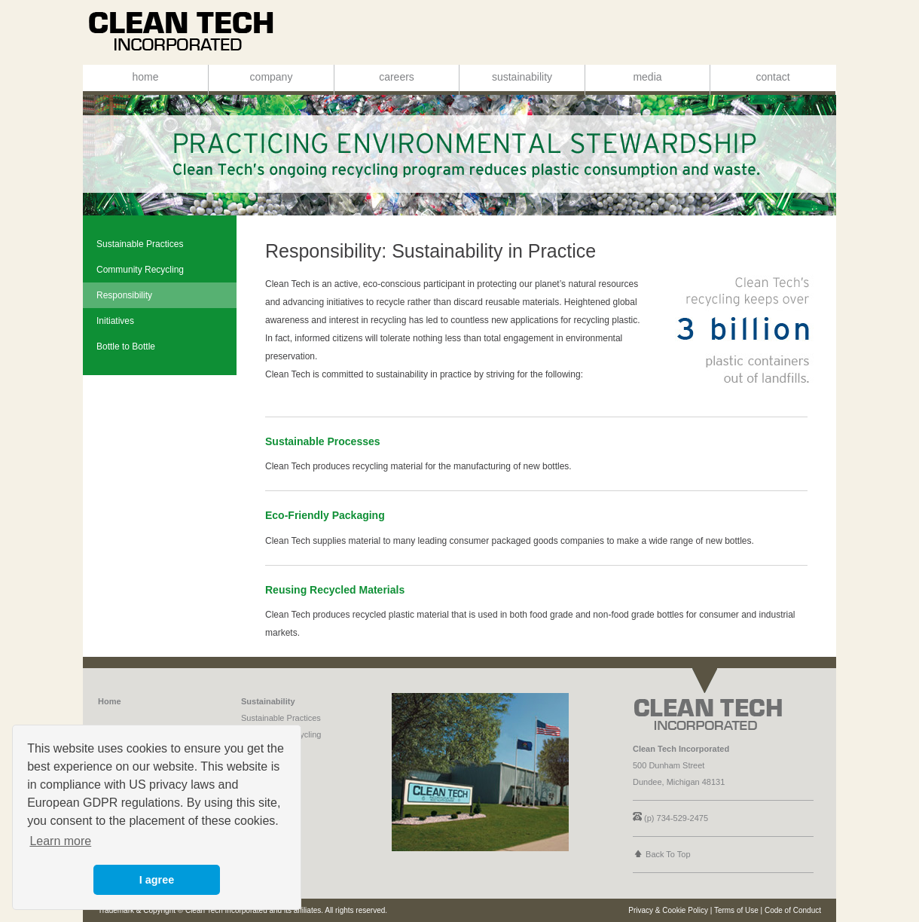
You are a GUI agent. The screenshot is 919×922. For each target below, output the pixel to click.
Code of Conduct (793, 910)
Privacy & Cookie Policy (668, 910)
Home (109, 701)
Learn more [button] (60, 841)
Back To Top (668, 854)
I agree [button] (156, 880)
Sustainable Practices (281, 717)
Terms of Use (736, 910)
